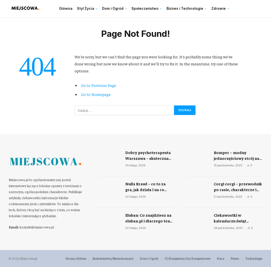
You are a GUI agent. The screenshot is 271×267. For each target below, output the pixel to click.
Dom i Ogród (113, 9)
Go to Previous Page (98, 85)
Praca (220, 258)
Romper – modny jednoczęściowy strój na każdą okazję (236, 155)
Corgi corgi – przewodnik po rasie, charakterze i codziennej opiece (238, 186)
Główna (66, 9)
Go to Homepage (96, 94)
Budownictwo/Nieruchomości (113, 258)
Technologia (253, 258)
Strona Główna (76, 258)
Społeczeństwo (145, 9)
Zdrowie (218, 9)
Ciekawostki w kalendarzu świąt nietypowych (230, 218)
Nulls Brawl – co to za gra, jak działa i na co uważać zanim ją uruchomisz (145, 186)
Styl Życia (85, 9)
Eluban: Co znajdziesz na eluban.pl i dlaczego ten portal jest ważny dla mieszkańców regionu (148, 218)
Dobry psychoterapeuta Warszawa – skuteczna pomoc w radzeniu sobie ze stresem (148, 155)
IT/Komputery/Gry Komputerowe (187, 258)
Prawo (234, 258)
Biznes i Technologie (185, 9)
